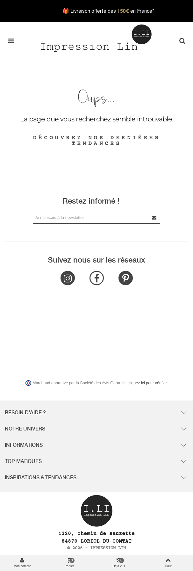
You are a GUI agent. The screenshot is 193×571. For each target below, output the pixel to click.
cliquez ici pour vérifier (147, 383)
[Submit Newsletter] (154, 217)
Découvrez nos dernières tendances (96, 141)
